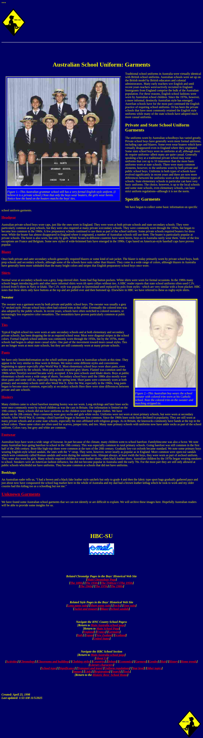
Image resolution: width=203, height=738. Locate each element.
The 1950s (126, 583)
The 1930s (91, 583)
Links (88, 671)
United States (101, 638)
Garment (140, 661)
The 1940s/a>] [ (110, 583)
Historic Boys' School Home (110, 674)
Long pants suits (77, 605)
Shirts (5, 273)
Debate (112, 661)
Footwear (8, 435)
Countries (99, 661)
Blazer (6, 252)
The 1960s (86, 586)
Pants (5, 352)
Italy (80, 635)
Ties (4, 325)
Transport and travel (90, 668)
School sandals (120, 608)
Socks (117, 605)
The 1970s (101, 586)
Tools (127, 671)
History (173, 661)
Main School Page (107, 628)
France (101, 631)
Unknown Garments (20, 494)
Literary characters (101, 664)
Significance (67, 668)
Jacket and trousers (86, 608)
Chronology (27, 661)
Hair (163, 661)
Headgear (8, 217)
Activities (11, 661)
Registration (101, 671)
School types (49, 668)
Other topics (154, 668)
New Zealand (104, 635)
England (88, 631)
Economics (125, 661)
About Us (101, 658)
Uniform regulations (117, 668)
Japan (89, 635)
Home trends (189, 661)
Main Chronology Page (101, 579)
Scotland (120, 635)
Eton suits (129, 605)
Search (116, 671)
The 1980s (117, 586)
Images (77, 671)
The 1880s (76, 583)
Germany (114, 631)
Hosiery (7, 397)
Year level (138, 668)
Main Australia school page (108, 625)
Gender (153, 661)
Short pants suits (100, 605)
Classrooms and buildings (53, 661)
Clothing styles (81, 661)
